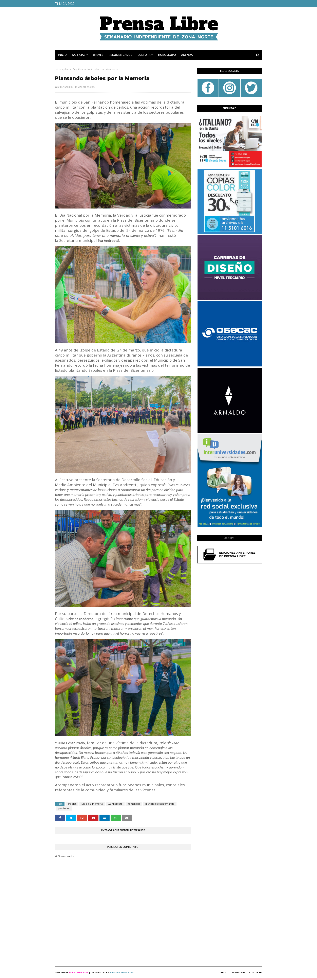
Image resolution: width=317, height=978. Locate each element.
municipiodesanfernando (159, 803)
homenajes (134, 803)
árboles (72, 803)
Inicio (58, 69)
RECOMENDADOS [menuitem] (120, 55)
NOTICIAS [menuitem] (78, 55)
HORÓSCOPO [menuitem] (167, 55)
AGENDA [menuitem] (187, 55)
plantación (69, 69)
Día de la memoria (92, 803)
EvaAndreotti (115, 803)
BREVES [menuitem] (98, 55)
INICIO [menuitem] (62, 55)
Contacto (255, 972)
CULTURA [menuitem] (143, 55)
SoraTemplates (78, 972)
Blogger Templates (122, 972)
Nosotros (238, 972)
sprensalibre (65, 86)
